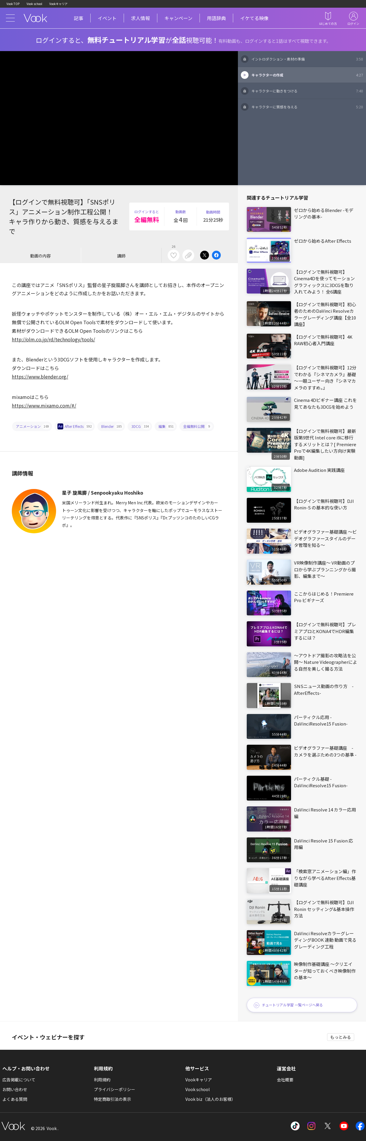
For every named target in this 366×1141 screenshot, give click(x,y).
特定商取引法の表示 (112, 1099)
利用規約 (102, 1080)
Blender (112, 426)
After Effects (75, 426)
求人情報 (140, 18)
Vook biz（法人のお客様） (210, 1099)
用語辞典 (216, 18)
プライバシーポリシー (114, 1089)
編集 (167, 426)
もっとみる (340, 1037)
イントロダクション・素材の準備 (307, 59)
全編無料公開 (198, 426)
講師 (121, 256)
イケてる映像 (254, 18)
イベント (107, 18)
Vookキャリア (58, 3)
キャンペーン (178, 18)
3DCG (141, 426)
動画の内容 (40, 256)
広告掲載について (18, 1080)
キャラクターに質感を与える (307, 107)
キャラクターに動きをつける (307, 91)
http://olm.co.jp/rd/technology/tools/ (53, 339)
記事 (78, 18)
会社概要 (285, 1080)
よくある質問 (14, 1099)
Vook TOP (12, 3)
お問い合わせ (14, 1089)
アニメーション (33, 426)
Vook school (34, 3)
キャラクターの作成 (307, 75)
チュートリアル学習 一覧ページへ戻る (288, 1005)
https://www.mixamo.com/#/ (44, 405)
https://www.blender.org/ (40, 376)
